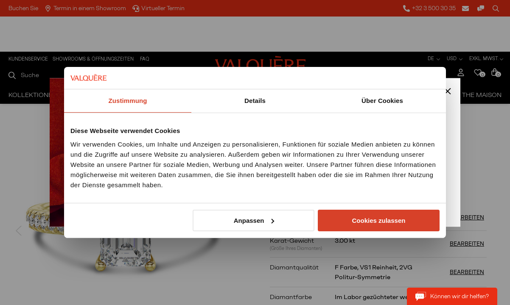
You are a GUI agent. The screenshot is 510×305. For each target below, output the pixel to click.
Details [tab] (255, 100)
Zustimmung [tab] (128, 100)
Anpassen (254, 220)
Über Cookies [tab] (382, 100)
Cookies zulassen (379, 220)
